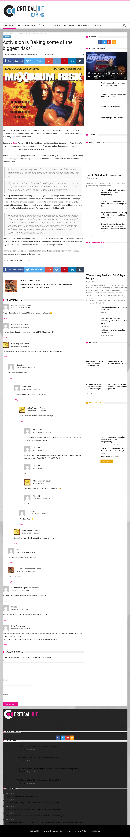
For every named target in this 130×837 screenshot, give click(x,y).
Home (5, 33)
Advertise (58, 831)
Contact (47, 831)
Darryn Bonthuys (10, 54)
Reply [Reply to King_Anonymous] (5, 645)
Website (5, 694)
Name (5, 680)
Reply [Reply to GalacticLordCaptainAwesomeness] (5, 601)
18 (83, 54)
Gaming (11, 33)
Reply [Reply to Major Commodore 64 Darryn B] (11, 582)
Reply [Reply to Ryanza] (5, 620)
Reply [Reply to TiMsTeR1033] (16, 400)
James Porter (105, 445)
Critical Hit (35, 831)
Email (5, 687)
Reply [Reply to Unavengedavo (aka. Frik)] (5, 318)
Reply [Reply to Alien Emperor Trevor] (5, 357)
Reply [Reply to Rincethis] (11, 378)
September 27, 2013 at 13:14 (20, 308)
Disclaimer (95, 831)
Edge (15, 143)
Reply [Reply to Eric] (11, 563)
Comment (6, 661)
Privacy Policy (81, 831)
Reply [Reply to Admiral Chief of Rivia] (5, 337)
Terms (68, 831)
